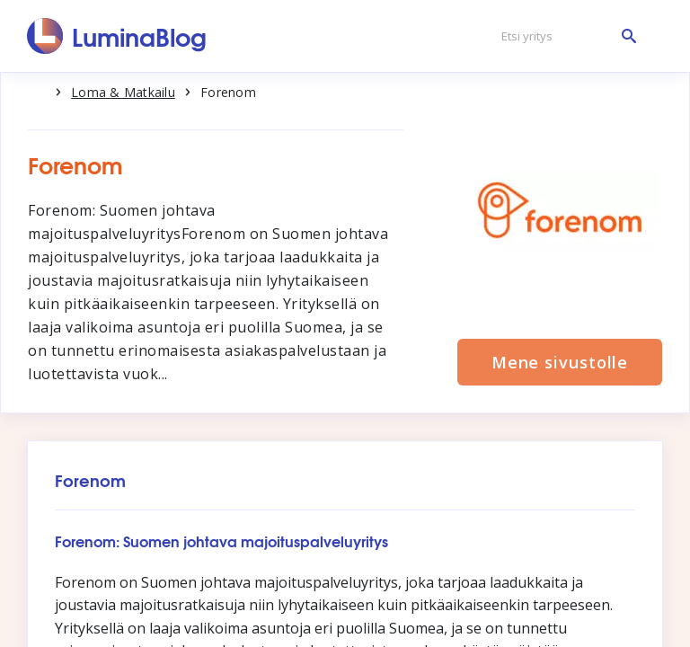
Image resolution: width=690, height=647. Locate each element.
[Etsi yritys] (564, 36)
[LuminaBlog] (117, 36)
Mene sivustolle (560, 362)
